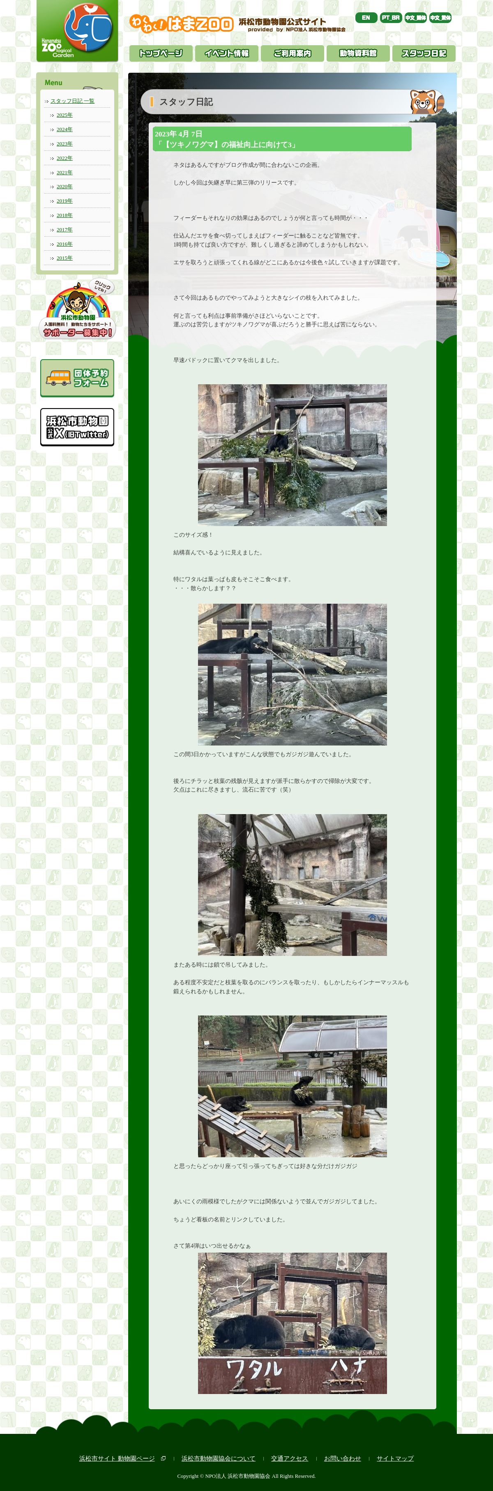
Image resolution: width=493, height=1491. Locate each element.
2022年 (65, 158)
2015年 (65, 258)
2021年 (65, 172)
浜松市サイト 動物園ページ (117, 1458)
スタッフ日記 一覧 (72, 101)
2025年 (65, 115)
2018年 (65, 215)
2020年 (65, 186)
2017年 (65, 229)
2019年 (65, 201)
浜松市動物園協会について (219, 1458)
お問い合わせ (342, 1458)
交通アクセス (289, 1458)
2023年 (65, 144)
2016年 (65, 244)
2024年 (65, 129)
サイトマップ (395, 1458)
